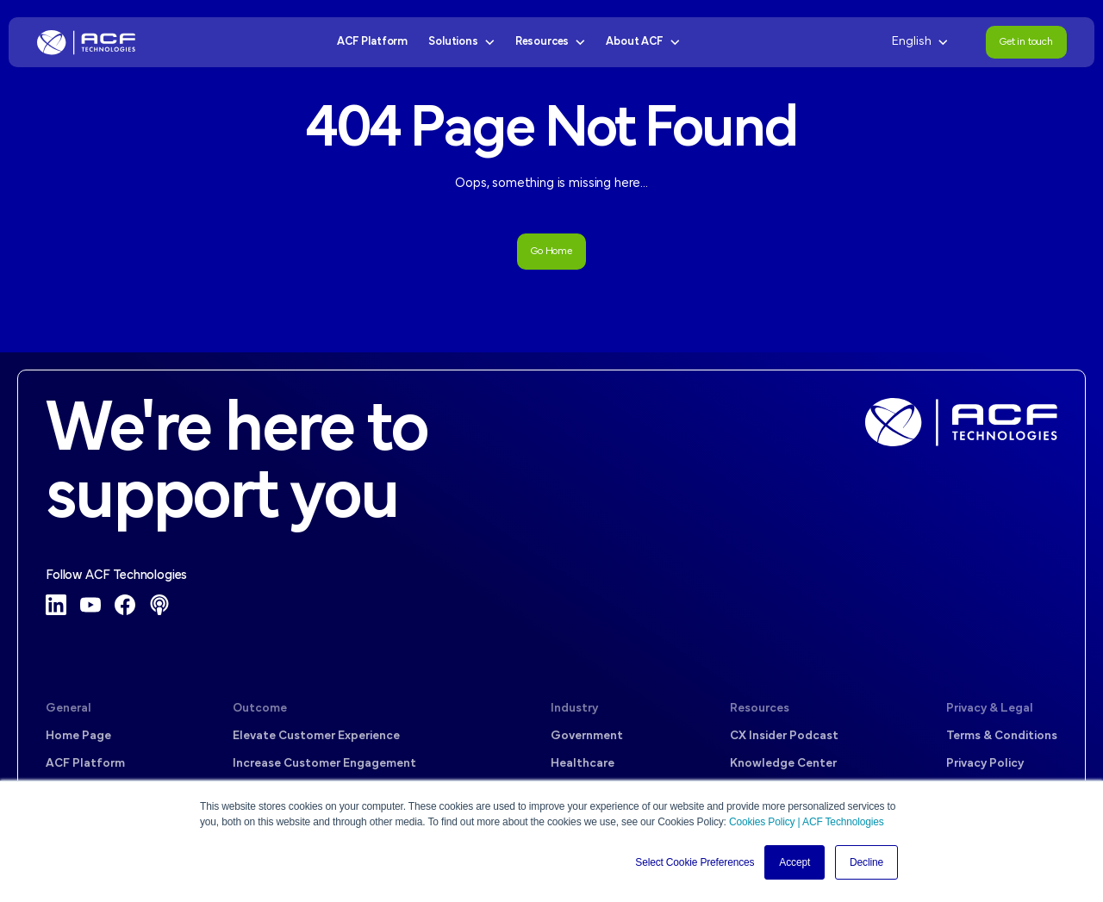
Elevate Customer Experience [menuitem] (316, 736)
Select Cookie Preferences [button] (694, 862)
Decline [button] (866, 862)
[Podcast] (159, 604)
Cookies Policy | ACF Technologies (806, 822)
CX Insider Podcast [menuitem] (784, 736)
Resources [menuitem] (759, 708)
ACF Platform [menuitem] (85, 763)
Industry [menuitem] (574, 708)
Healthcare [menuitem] (582, 763)
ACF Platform (372, 41)
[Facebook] (125, 604)
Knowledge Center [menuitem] (783, 763)
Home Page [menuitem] (78, 736)
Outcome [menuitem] (260, 708)
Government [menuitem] (587, 736)
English (920, 41)
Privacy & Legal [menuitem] (989, 708)
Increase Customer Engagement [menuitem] (324, 763)
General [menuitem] (68, 708)
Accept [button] (794, 862)
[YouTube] (90, 604)
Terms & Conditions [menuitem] (1001, 736)
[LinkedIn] (56, 604)
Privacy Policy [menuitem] (985, 763)
